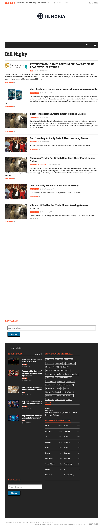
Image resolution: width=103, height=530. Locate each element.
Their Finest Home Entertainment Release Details (58, 113)
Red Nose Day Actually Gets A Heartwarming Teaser (59, 138)
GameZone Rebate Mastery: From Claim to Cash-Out (35, 3)
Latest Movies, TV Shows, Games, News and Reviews (58, 524)
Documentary (69, 475)
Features (48, 431)
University (48, 475)
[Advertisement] (51, 30)
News (31, 70)
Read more (9, 82)
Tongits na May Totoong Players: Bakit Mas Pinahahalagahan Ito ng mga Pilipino (35, 373)
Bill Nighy (16, 54)
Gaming (24, 364)
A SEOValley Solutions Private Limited (37, 522)
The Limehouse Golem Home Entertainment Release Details (63, 89)
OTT (65, 469)
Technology (68, 464)
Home (12, 348)
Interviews (49, 458)
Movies (32, 93)
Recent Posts (15, 354)
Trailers (42, 164)
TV (46, 436)
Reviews (48, 442)
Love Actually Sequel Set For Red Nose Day (54, 185)
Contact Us (49, 410)
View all (37, 354)
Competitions (50, 464)
